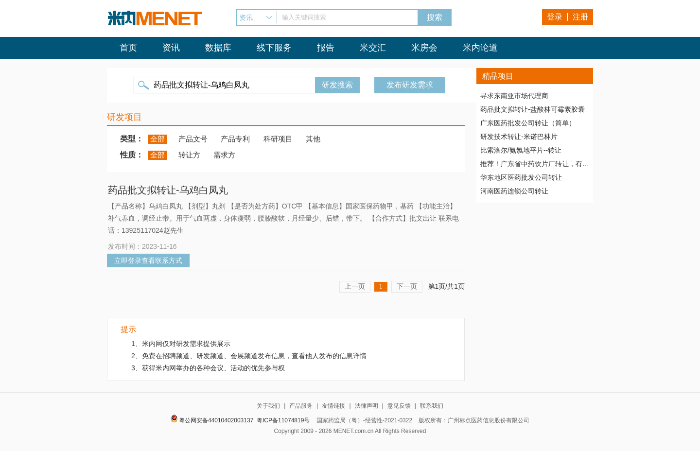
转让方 (189, 155)
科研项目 (278, 139)
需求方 (224, 155)
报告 (325, 47)
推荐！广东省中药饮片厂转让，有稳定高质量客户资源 (534, 164)
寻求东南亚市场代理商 (514, 96)
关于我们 (268, 405)
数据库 (218, 47)
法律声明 (366, 405)
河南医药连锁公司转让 (514, 191)
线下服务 (274, 47)
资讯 (171, 47)
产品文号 (193, 139)
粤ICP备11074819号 (283, 420)
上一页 (355, 286)
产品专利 (235, 139)
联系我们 (431, 405)
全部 (157, 139)
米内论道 (480, 47)
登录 (554, 17)
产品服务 (301, 405)
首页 (128, 47)
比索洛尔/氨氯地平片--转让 (520, 150)
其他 (313, 139)
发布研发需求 (409, 85)
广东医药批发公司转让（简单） (528, 123)
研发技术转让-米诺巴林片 (519, 136)
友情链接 (333, 405)
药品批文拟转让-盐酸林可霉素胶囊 (532, 109)
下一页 (407, 286)
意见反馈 (399, 405)
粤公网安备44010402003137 (216, 420)
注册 (580, 17)
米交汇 (373, 47)
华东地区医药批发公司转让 (521, 177)
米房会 (424, 47)
